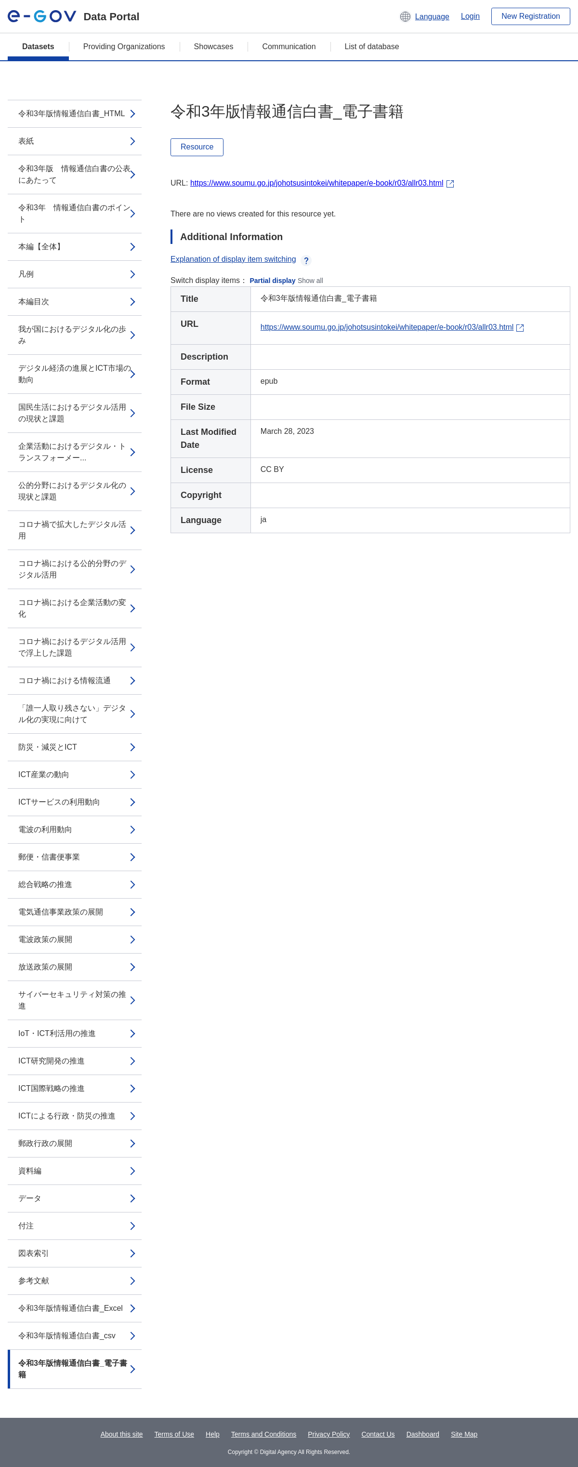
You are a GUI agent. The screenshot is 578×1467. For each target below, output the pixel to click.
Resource (197, 147)
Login (470, 16)
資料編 (29, 1171)
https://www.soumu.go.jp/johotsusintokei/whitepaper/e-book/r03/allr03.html (317, 183)
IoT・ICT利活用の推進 (57, 1033)
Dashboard (423, 1434)
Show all (310, 280)
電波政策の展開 (45, 939)
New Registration (530, 16)
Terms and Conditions (263, 1434)
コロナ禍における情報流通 (64, 680)
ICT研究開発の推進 (51, 1061)
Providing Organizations (124, 46)
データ (29, 1198)
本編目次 (33, 301)
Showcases (214, 46)
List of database (372, 46)
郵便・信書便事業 (49, 857)
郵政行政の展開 (45, 1143)
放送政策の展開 (45, 967)
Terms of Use (174, 1434)
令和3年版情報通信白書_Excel (70, 1308)
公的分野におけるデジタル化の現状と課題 (72, 491)
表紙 (26, 141)
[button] (424, 16)
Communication (288, 46)
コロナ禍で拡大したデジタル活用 (72, 530)
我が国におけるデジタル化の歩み (72, 335)
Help (213, 1434)
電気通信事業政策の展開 (60, 912)
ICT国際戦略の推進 (51, 1088)
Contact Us (377, 1434)
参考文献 (33, 1281)
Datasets (38, 46)
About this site (122, 1434)
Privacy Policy (329, 1434)
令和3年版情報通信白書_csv (67, 1336)
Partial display (273, 280)
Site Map (464, 1434)
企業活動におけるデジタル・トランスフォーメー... (72, 452)
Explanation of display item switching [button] (241, 259)
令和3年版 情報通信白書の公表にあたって (74, 174)
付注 (26, 1226)
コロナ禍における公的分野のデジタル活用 (72, 569)
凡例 (26, 274)
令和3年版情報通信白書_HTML (71, 113)
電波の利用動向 (45, 829)
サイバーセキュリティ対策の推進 (72, 1000)
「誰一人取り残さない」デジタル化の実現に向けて (72, 714)
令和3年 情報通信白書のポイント (74, 213)
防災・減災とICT (47, 747)
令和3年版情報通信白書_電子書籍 (72, 1369)
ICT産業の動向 (43, 774)
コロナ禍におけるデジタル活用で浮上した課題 (72, 647)
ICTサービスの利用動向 (59, 802)
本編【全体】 (41, 246)
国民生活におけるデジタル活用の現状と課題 (72, 413)
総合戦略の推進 (45, 884)
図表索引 (33, 1253)
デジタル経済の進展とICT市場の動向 (74, 374)
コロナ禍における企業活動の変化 (72, 608)
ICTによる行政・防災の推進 (67, 1116)
